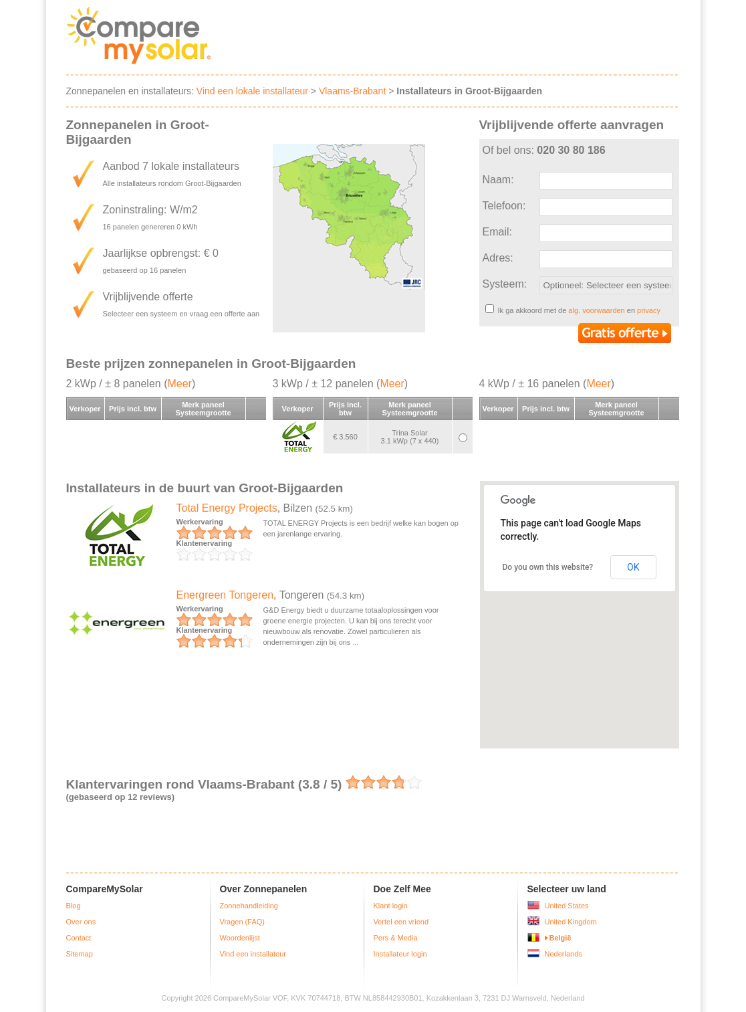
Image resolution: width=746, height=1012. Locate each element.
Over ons (81, 922)
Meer (179, 383)
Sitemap (79, 954)
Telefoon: (504, 205)
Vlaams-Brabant (352, 91)
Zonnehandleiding (249, 906)
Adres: (498, 258)
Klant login (391, 906)
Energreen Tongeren (225, 595)
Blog (73, 906)
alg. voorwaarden (596, 310)
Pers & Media (396, 938)
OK (633, 567)
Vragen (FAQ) (242, 922)
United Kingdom (571, 922)
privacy (648, 310)
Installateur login (400, 954)
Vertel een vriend (401, 922)
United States (567, 906)
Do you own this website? (548, 567)
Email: (497, 231)
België (560, 938)
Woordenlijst (240, 938)
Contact (79, 938)
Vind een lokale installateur (252, 91)
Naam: (498, 179)
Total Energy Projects (226, 508)
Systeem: (505, 284)
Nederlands (563, 954)
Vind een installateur (253, 954)
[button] (594, 707)
